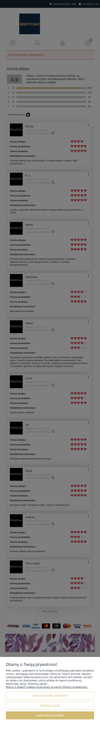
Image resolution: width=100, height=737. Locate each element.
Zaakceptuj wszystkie (50, 715)
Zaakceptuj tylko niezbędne (50, 695)
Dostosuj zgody (50, 705)
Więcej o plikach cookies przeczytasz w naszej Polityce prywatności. (47, 687)
